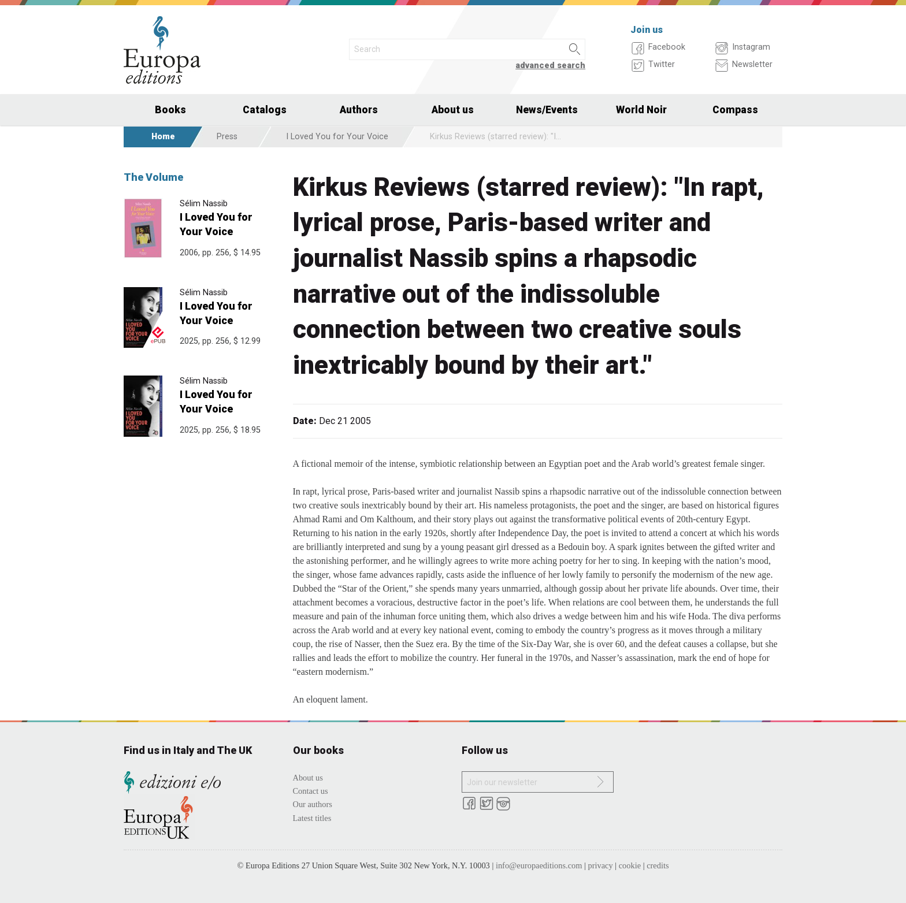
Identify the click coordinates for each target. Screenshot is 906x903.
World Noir (641, 110)
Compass (735, 110)
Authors (359, 110)
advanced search (550, 65)
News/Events (547, 110)
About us (453, 110)
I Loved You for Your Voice (337, 137)
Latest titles (312, 818)
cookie (630, 865)
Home (163, 137)
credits (658, 865)
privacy (600, 865)
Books (170, 110)
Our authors (312, 804)
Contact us (310, 791)
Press (227, 137)
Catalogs (265, 110)
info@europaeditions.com (539, 865)
